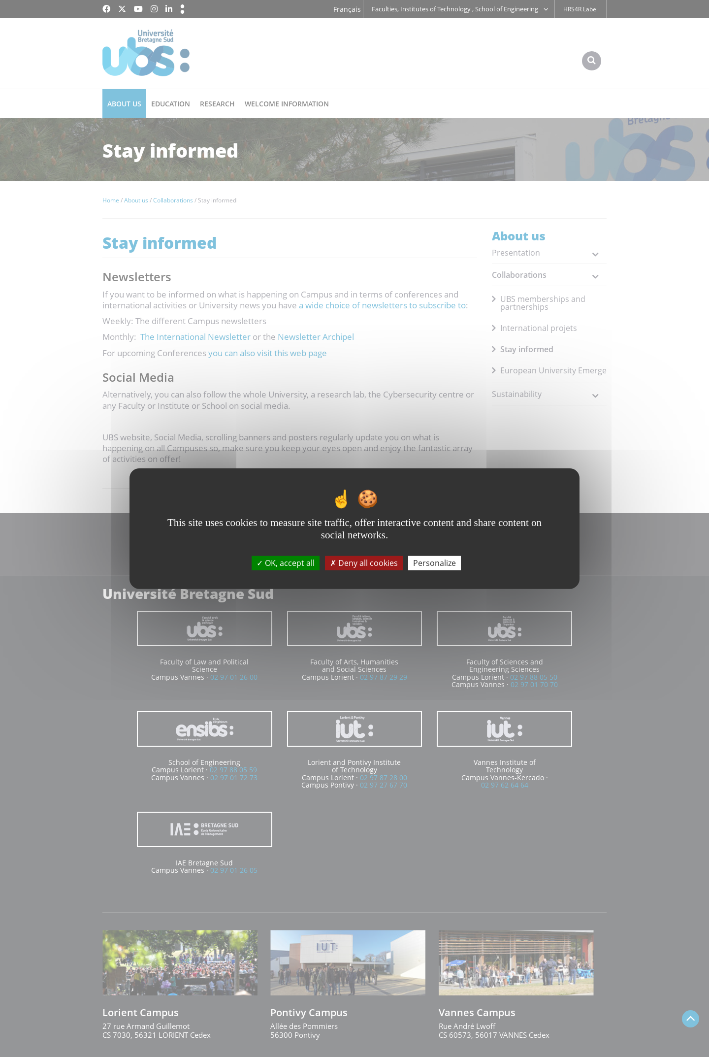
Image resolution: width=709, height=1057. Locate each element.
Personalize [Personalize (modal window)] (434, 562)
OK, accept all (286, 562)
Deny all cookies (364, 562)
